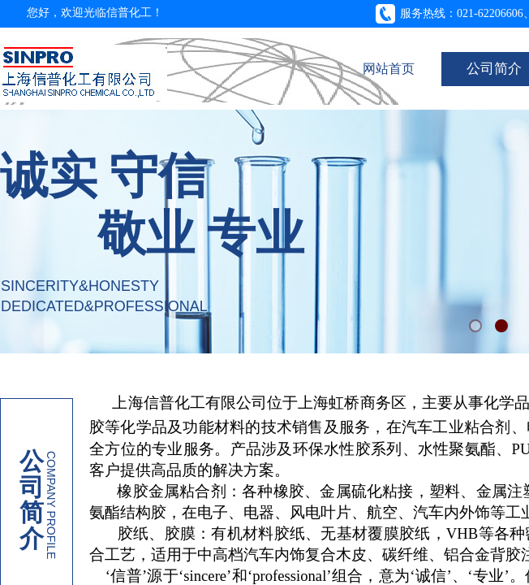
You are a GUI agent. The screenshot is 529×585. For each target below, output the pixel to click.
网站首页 (389, 69)
